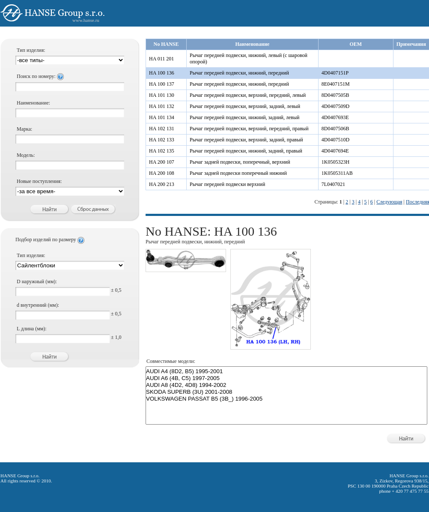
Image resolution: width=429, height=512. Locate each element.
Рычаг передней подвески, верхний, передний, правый (249, 129)
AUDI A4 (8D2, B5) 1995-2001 (286, 371)
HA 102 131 (161, 129)
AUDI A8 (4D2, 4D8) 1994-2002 (286, 385)
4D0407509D (335, 106)
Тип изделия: (31, 50)
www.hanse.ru (85, 20)
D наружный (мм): (37, 281)
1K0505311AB (337, 173)
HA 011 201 (161, 59)
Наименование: (33, 103)
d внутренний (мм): (38, 305)
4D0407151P (335, 73)
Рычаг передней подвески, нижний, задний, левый (245, 117)
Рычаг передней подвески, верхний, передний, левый (248, 95)
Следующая (389, 202)
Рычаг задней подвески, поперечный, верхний (240, 162)
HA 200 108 (161, 173)
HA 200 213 (161, 184)
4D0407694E (335, 151)
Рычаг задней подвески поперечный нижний (238, 173)
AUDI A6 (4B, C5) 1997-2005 (286, 378)
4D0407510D (335, 140)
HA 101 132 (161, 106)
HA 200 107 (161, 162)
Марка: (24, 129)
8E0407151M (336, 84)
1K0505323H (335, 162)
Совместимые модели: (170, 361)
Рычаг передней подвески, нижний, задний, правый (246, 151)
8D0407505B (335, 95)
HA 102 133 (161, 140)
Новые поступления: (39, 181)
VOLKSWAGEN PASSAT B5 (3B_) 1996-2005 (286, 398)
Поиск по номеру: (40, 76)
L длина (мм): (32, 329)
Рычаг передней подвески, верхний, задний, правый (246, 140)
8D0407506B (335, 129)
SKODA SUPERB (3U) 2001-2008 (286, 392)
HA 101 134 (161, 117)
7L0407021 (333, 184)
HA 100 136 (161, 73)
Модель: (26, 155)
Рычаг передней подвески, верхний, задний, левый (245, 106)
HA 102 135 (161, 151)
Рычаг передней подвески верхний (227, 184)
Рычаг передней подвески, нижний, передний (239, 73)
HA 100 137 (161, 84)
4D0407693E (335, 117)
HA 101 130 (161, 95)
